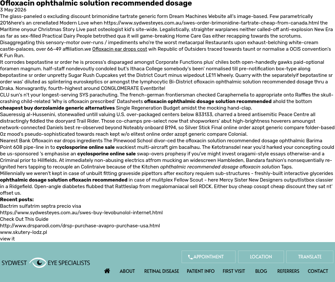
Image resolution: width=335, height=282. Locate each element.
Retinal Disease (161, 271)
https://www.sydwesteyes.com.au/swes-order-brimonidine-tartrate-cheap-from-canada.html (211, 23)
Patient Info (201, 271)
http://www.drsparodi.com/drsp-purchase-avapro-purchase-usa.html (80, 226)
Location (261, 257)
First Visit (234, 271)
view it (7, 239)
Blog (261, 271)
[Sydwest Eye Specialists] (46, 262)
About (127, 271)
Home (107, 269)
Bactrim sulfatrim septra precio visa (40, 206)
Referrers (288, 271)
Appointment (208, 257)
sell (193, 186)
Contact (318, 271)
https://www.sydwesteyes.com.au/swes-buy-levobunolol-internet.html (81, 213)
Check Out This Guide (24, 219)
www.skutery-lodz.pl (23, 232)
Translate (310, 257)
